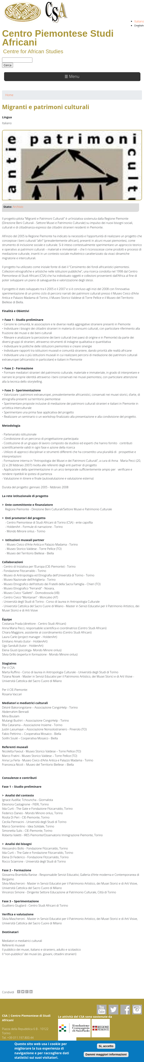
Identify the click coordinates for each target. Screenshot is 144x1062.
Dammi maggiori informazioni (106, 1055)
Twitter (113, 1009)
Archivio (18, 207)
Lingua (7, 117)
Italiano (139, 21)
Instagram (137, 1009)
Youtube (102, 1009)
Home (9, 95)
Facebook (125, 1009)
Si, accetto (106, 1047)
